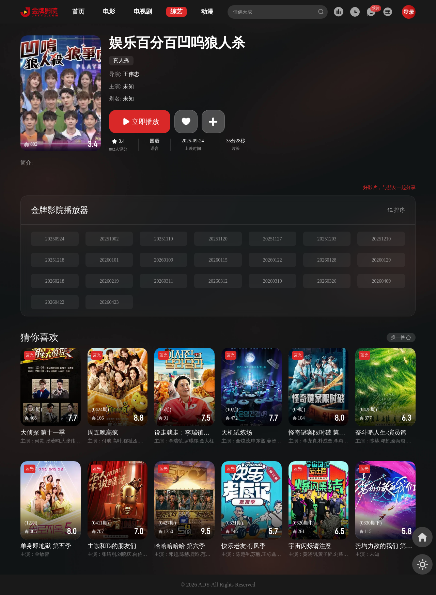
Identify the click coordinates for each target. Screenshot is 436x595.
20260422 (54, 302)
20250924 (54, 238)
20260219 (109, 281)
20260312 (218, 281)
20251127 (272, 238)
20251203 (326, 238)
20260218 (54, 281)
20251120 (217, 238)
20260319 (272, 281)
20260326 (326, 281)
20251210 (381, 238)
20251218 (54, 260)
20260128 (326, 260)
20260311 (163, 281)
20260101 (109, 260)
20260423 (109, 302)
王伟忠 (131, 74)
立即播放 (139, 121)
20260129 (381, 260)
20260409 (381, 281)
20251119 (163, 238)
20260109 (163, 260)
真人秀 (121, 60)
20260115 (217, 260)
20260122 (272, 260)
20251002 (109, 238)
